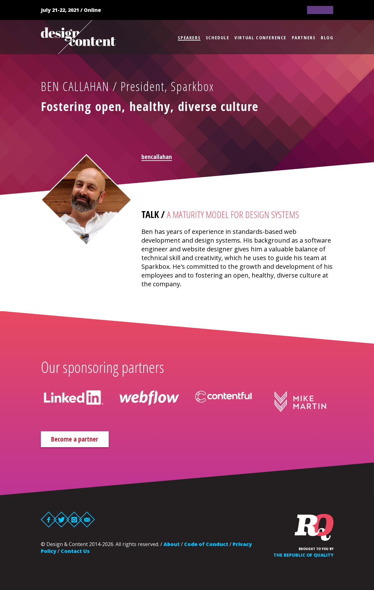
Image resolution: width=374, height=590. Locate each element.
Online (92, 10)
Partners (304, 37)
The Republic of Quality (303, 556)
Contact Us (75, 552)
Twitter (61, 520)
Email (87, 520)
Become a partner (81, 439)
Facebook (48, 520)
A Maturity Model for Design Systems (233, 214)
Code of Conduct (206, 545)
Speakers (189, 37)
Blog (327, 37)
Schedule (218, 37)
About (171, 545)
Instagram (74, 520)
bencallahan (156, 156)
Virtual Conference (260, 37)
